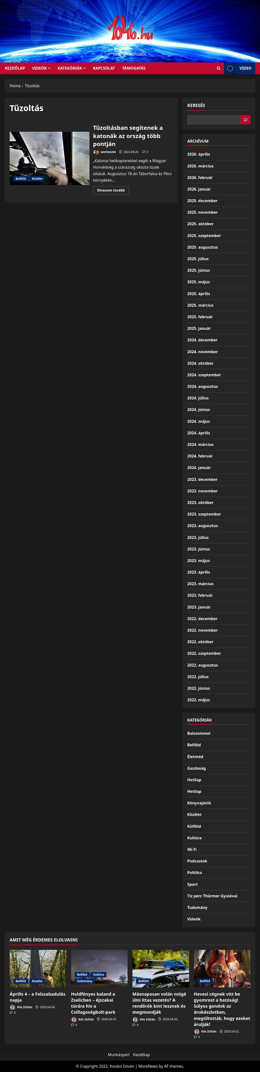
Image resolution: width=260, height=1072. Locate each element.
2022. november (202, 630)
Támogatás (133, 68)
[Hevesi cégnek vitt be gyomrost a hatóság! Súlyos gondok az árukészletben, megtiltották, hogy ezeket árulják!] (222, 968)
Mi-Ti (192, 849)
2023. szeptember (204, 514)
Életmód (195, 756)
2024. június (198, 409)
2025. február (200, 316)
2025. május (198, 282)
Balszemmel (199, 733)
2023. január (199, 607)
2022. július (198, 676)
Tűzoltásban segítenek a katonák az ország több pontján (49, 158)
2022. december (202, 618)
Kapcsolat (104, 68)
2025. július (198, 258)
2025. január (199, 328)
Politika (194, 872)
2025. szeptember (204, 235)
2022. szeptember (204, 653)
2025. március (200, 305)
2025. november (202, 212)
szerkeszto (104, 152)
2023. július (198, 537)
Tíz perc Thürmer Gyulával (212, 896)
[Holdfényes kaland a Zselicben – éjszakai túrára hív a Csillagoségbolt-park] (99, 968)
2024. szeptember (204, 374)
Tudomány (197, 907)
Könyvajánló (199, 803)
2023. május (198, 560)
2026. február (200, 177)
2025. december (202, 200)
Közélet (37, 179)
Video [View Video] (238, 68)
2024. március (200, 444)
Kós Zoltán (21, 1007)
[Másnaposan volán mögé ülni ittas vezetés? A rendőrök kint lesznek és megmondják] (160, 968)
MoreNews (148, 1066)
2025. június (198, 270)
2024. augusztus (202, 386)
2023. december (202, 479)
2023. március (200, 583)
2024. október (200, 363)
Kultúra (194, 837)
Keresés (196, 105)
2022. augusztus (202, 665)
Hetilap (194, 779)
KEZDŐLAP (15, 68)
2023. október (200, 502)
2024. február (200, 456)
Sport (192, 884)
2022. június (198, 688)
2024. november (202, 351)
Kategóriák (70, 68)
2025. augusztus (202, 247)
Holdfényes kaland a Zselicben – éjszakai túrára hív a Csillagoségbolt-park (93, 1003)
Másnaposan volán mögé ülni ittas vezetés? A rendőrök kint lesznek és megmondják (159, 1003)
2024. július (198, 398)
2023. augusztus (202, 525)
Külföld (194, 826)
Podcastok (197, 861)
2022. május (198, 699)
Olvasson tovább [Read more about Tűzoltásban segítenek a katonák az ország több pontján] (113, 191)
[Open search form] (218, 68)
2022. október (200, 641)
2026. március (200, 166)
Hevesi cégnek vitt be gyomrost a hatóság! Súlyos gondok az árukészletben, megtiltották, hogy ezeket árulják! (222, 1009)
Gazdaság (196, 768)
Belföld (21, 179)
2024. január (199, 467)
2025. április (198, 293)
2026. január (199, 189)
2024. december (202, 340)
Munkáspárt (119, 1054)
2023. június (198, 549)
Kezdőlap (141, 1054)
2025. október (200, 223)
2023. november (202, 491)
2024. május (198, 421)
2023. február (200, 595)
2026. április (198, 154)
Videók (39, 68)
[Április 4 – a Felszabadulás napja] (38, 968)
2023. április (198, 572)
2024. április (198, 433)
